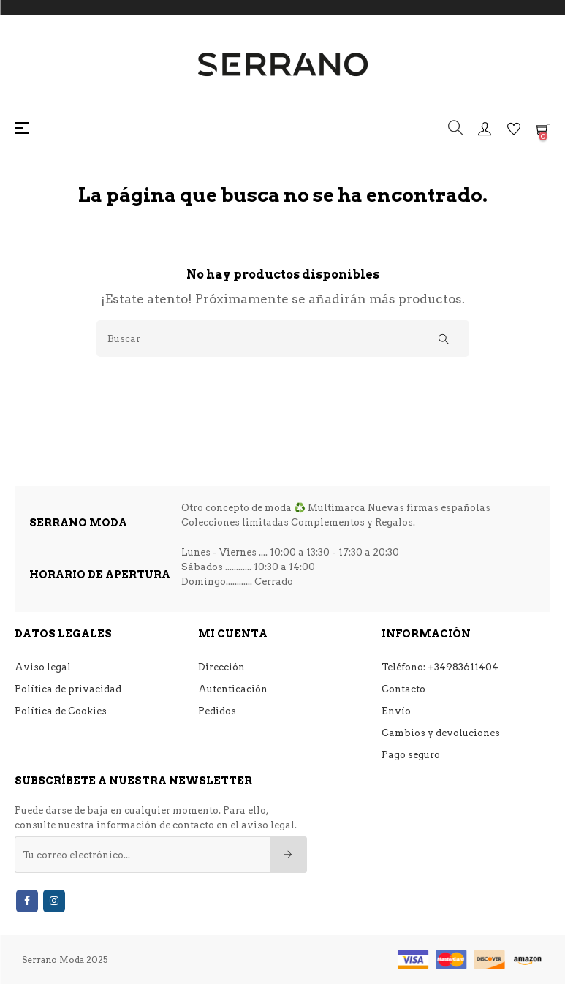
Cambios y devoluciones (441, 732)
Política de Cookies (61, 710)
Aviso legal (43, 667)
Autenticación (233, 689)
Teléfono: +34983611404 (440, 667)
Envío (396, 710)
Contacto (403, 689)
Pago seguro (411, 754)
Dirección (221, 667)
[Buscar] (282, 338)
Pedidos (217, 710)
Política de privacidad (68, 689)
